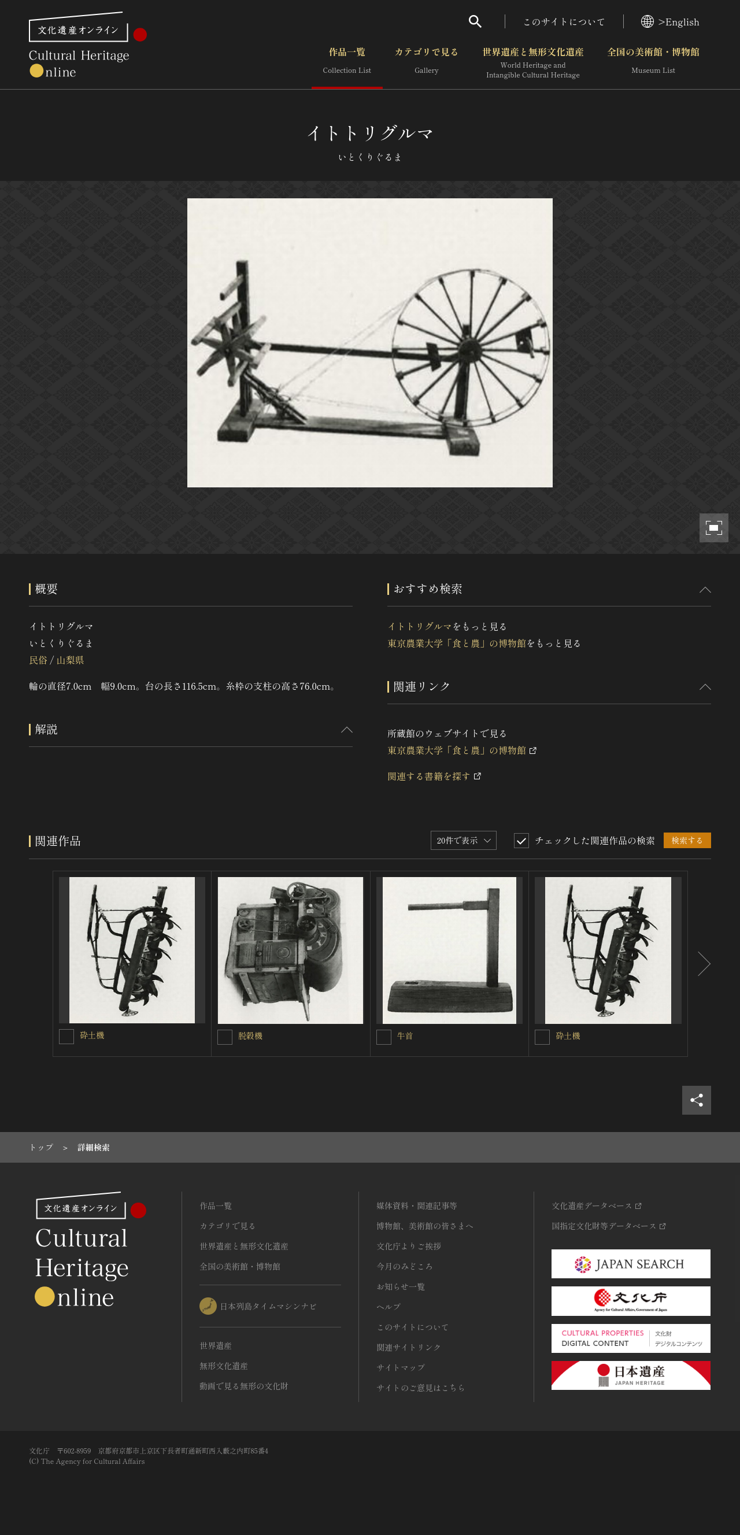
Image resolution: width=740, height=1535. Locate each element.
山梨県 (70, 660)
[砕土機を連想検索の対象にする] (66, 1036)
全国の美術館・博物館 (653, 63)
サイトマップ (400, 1367)
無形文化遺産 (223, 1365)
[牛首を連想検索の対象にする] (383, 1037)
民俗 (38, 660)
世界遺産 (215, 1345)
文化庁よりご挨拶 (408, 1246)
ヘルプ (388, 1306)
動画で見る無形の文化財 (243, 1386)
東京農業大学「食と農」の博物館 (456, 643)
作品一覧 (347, 63)
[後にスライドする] (699, 964)
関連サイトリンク (408, 1347)
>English (670, 21)
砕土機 (92, 1035)
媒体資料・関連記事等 (416, 1205)
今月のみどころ (404, 1266)
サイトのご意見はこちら (420, 1387)
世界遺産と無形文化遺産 (533, 63)
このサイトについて (564, 21)
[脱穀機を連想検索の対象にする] (224, 1037)
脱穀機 (250, 1035)
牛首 (405, 1035)
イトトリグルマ (419, 626)
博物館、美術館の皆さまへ (424, 1225)
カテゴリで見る (426, 63)
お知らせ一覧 (400, 1286)
